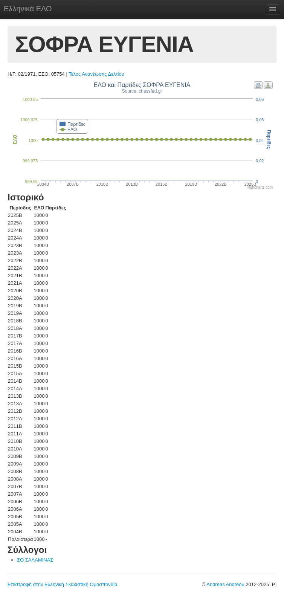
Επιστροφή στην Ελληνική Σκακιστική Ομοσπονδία (62, 584)
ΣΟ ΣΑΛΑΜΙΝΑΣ (35, 560)
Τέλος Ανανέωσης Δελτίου (96, 74)
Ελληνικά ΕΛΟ (28, 9)
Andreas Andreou (225, 584)
